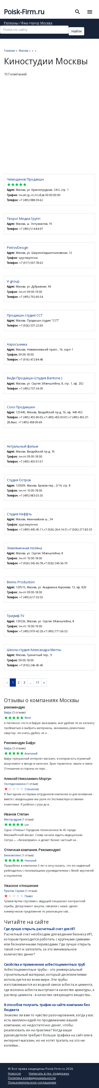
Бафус (8, 712)
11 (37, 682)
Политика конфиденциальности (32, 1078)
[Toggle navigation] (90, 11)
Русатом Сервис (14, 891)
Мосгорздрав (12, 819)
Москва (46, 23)
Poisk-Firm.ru (24, 11)
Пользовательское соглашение (32, 1082)
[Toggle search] (78, 11)
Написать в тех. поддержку (49, 1073)
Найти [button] (77, 31)
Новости (14, 1073)
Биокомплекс (12, 855)
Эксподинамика (15, 784)
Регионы (11, 23)
